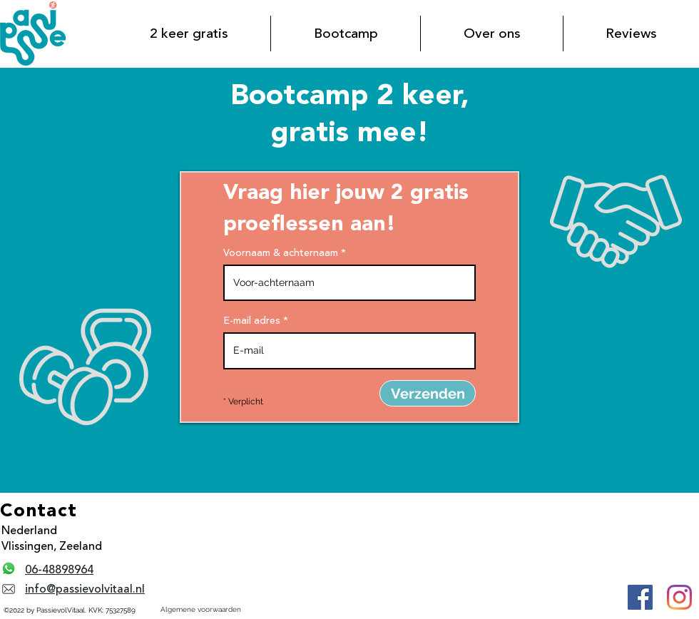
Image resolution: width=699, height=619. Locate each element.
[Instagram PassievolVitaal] (679, 597)
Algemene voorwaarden (200, 609)
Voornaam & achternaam (280, 253)
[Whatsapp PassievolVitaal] (8, 568)
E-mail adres (251, 321)
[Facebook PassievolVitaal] (640, 597)
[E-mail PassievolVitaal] (8, 589)
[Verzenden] (427, 393)
